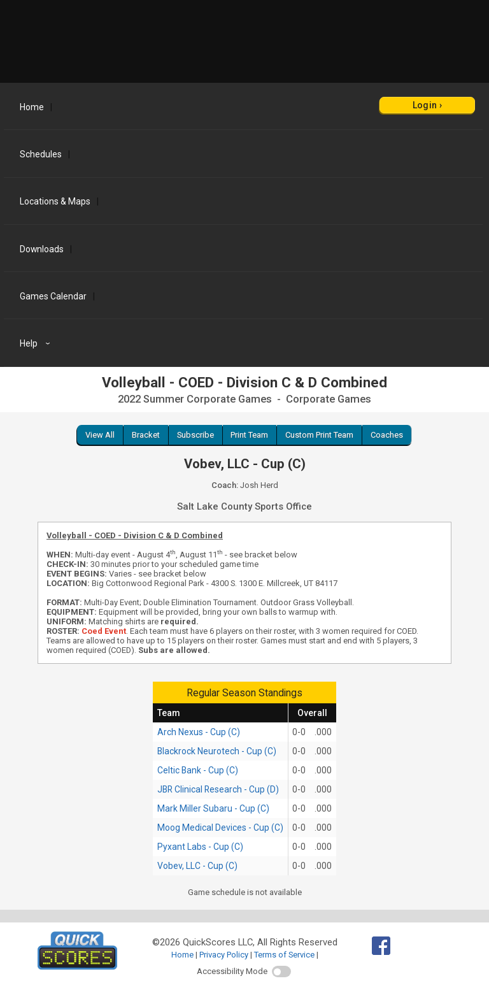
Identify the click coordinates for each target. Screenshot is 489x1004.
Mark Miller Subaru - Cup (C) (213, 808)
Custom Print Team (319, 435)
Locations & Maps (55, 201)
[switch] (281, 971)
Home (32, 107)
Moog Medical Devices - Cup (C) (220, 827)
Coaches (387, 435)
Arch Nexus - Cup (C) (198, 732)
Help (36, 343)
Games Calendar (53, 296)
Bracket (146, 435)
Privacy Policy (223, 954)
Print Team (249, 435)
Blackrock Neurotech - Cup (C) (216, 751)
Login (425, 105)
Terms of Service (284, 954)
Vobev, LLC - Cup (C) (197, 866)
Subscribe (195, 435)
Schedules (41, 154)
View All (100, 435)
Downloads (42, 249)
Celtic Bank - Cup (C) (197, 770)
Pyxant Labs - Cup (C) (200, 847)
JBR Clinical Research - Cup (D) (218, 789)
